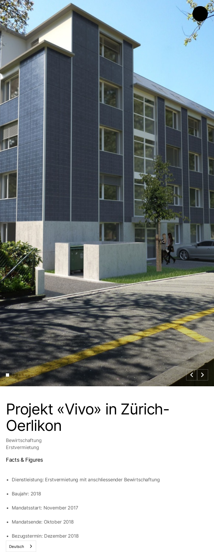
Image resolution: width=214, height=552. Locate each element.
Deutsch (16, 546)
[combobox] (21, 546)
